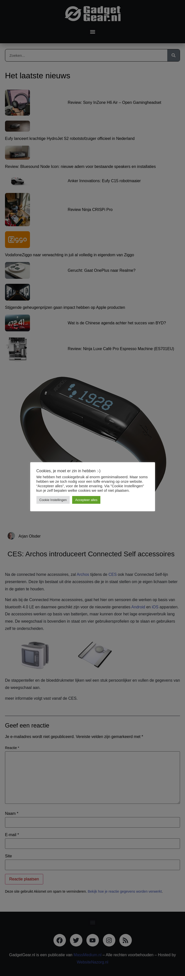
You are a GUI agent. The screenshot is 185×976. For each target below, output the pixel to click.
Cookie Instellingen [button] (53, 500)
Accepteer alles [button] (86, 500)
